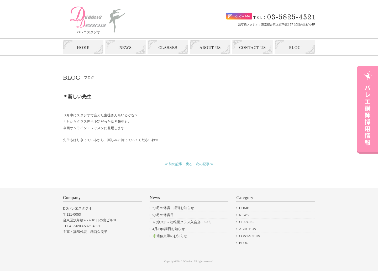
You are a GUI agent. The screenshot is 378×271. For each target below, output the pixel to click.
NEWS (244, 215)
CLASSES (246, 222)
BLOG (243, 243)
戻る (189, 164)
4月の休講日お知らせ (168, 229)
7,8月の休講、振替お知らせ (173, 208)
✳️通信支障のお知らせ (169, 236)
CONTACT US (249, 236)
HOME (244, 208)
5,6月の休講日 (163, 215)
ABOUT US (247, 229)
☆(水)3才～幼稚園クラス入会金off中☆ (181, 222)
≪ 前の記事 (173, 164)
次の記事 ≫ (205, 164)
